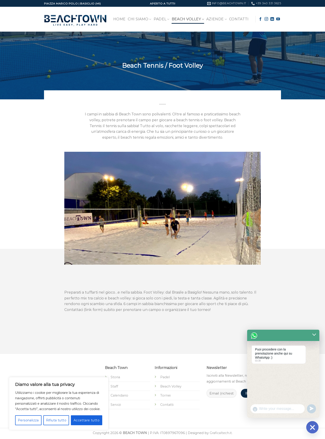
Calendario (119, 395)
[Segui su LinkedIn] (272, 19)
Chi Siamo (139, 19)
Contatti (239, 19)
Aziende (216, 19)
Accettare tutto (87, 420)
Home (119, 19)
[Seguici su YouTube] (278, 19)
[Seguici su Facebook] (260, 19)
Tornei (165, 395)
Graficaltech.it (221, 433)
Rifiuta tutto (56, 420)
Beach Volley (188, 19)
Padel (161, 19)
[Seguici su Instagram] (266, 19)
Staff (114, 386)
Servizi (116, 405)
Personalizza (28, 420)
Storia (115, 377)
